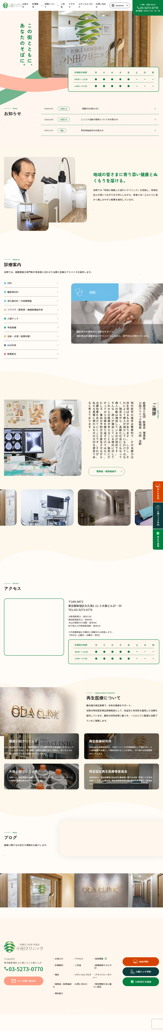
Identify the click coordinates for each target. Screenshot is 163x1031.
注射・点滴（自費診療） (19, 346)
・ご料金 (77, 981)
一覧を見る (22, 128)
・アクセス (78, 975)
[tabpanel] (101, 44)
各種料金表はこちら (141, 280)
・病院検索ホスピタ (102, 982)
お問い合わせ (101, 5)
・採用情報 (99, 975)
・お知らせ (58, 975)
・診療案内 (58, 981)
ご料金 (63, 5)
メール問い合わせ (24, 997)
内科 (9, 293)
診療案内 (35, 5)
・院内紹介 (58, 1009)
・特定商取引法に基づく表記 (102, 1002)
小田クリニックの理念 (111, 211)
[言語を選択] (119, 5)
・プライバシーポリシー (102, 992)
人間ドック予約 (141, 988)
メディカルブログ (85, 5)
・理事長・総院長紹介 (62, 1002)
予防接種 (11, 337)
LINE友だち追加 (141, 998)
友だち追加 (158, 539)
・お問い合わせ (80, 1000)
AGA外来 (11, 355)
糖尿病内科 (12, 302)
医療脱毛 (11, 363)
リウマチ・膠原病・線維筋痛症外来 (25, 319)
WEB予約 (140, 978)
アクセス (72, 5)
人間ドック (12, 328)
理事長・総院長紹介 (106, 481)
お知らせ (25, 5)
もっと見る (22, 868)
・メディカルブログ (82, 991)
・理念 (56, 991)
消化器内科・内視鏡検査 (19, 310)
